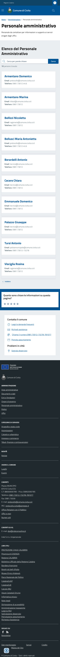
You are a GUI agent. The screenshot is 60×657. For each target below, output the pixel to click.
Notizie (4, 455)
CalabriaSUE (6, 585)
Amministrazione (14, 19)
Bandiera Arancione (9, 565)
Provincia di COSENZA (10, 553)
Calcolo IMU (6, 588)
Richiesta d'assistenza (10, 619)
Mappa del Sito (17, 647)
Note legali (5, 600)
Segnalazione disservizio (11, 613)
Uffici (3, 413)
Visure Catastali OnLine (10, 592)
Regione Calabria (9, 3)
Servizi (28, 644)
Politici (4, 409)
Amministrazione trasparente (13, 607)
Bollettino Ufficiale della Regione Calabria (18, 561)
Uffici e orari (6, 513)
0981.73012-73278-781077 (21, 495)
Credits (44, 644)
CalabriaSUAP (7, 581)
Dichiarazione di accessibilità (12, 604)
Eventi (4, 472)
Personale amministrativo (11, 405)
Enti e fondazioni (8, 397)
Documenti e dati (8, 393)
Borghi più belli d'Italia (10, 569)
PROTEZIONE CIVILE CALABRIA (14, 549)
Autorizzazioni (7, 430)
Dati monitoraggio (8, 644)
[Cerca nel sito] (52, 10)
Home (3, 19)
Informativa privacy (9, 596)
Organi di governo (8, 401)
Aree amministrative (9, 389)
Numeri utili (6, 517)
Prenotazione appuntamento (13, 616)
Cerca (53, 61)
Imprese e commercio (10, 438)
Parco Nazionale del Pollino (12, 577)
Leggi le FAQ (6, 610)
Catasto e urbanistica (10, 434)
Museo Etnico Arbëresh (10, 573)
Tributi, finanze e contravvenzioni (14, 442)
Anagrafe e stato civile (10, 426)
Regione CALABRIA (9, 557)
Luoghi (4, 469)
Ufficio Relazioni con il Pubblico (13, 509)
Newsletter (6, 635)
